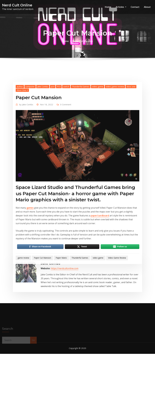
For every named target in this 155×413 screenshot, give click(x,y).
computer (30, 118)
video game (97, 118)
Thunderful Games (80, 118)
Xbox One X (22, 121)
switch (66, 118)
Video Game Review (117, 289)
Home (108, 6)
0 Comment (65, 136)
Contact (135, 6)
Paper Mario (61, 289)
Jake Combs (42, 118)
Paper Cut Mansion (82, 43)
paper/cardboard (100, 247)
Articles (121, 6)
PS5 (59, 118)
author (20, 118)
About (147, 6)
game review (23, 289)
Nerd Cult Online (17, 5)
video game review (115, 118)
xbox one (131, 118)
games (30, 239)
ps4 (52, 118)
